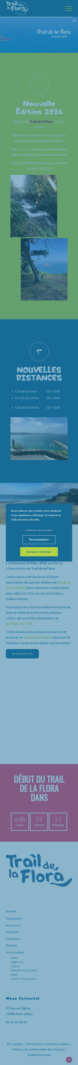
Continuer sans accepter (39, 530)
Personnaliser (39, 539)
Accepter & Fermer (39, 551)
